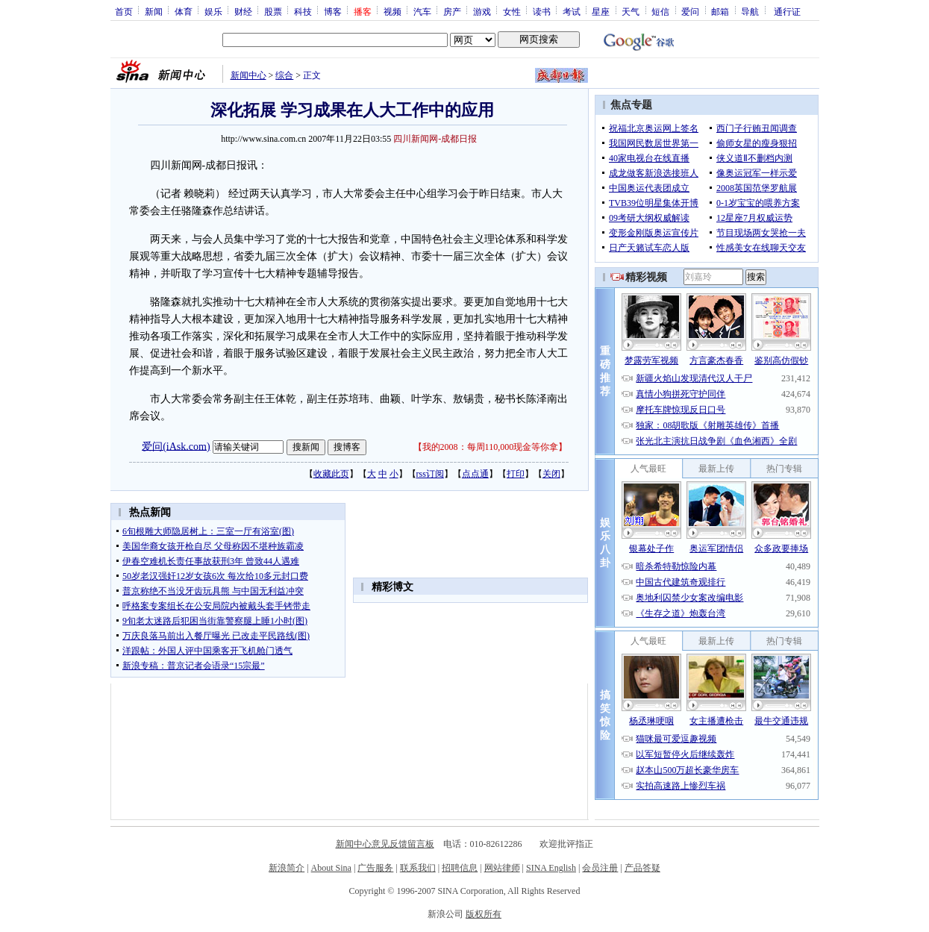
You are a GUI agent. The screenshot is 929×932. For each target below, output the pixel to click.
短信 (660, 11)
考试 (572, 11)
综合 (284, 75)
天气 (630, 11)
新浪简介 (286, 868)
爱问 (690, 11)
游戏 (482, 11)
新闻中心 (248, 75)
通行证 (787, 11)
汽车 (422, 11)
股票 (273, 11)
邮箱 (720, 11)
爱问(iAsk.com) (176, 445)
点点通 (475, 474)
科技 (303, 11)
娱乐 (213, 11)
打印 (516, 474)
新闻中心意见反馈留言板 (385, 844)
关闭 (551, 474)
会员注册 (600, 868)
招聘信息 (460, 868)
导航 (750, 11)
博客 (333, 11)
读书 (542, 11)
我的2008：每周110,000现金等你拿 (490, 447)
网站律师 (502, 868)
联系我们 (418, 868)
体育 (184, 11)
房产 (452, 11)
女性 (512, 11)
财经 (243, 11)
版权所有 (483, 914)
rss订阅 (430, 474)
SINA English (551, 868)
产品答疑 (642, 868)
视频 (392, 11)
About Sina (331, 868)
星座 (601, 11)
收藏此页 (331, 474)
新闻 (154, 11)
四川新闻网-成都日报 (435, 139)
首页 (124, 11)
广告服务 (375, 868)
